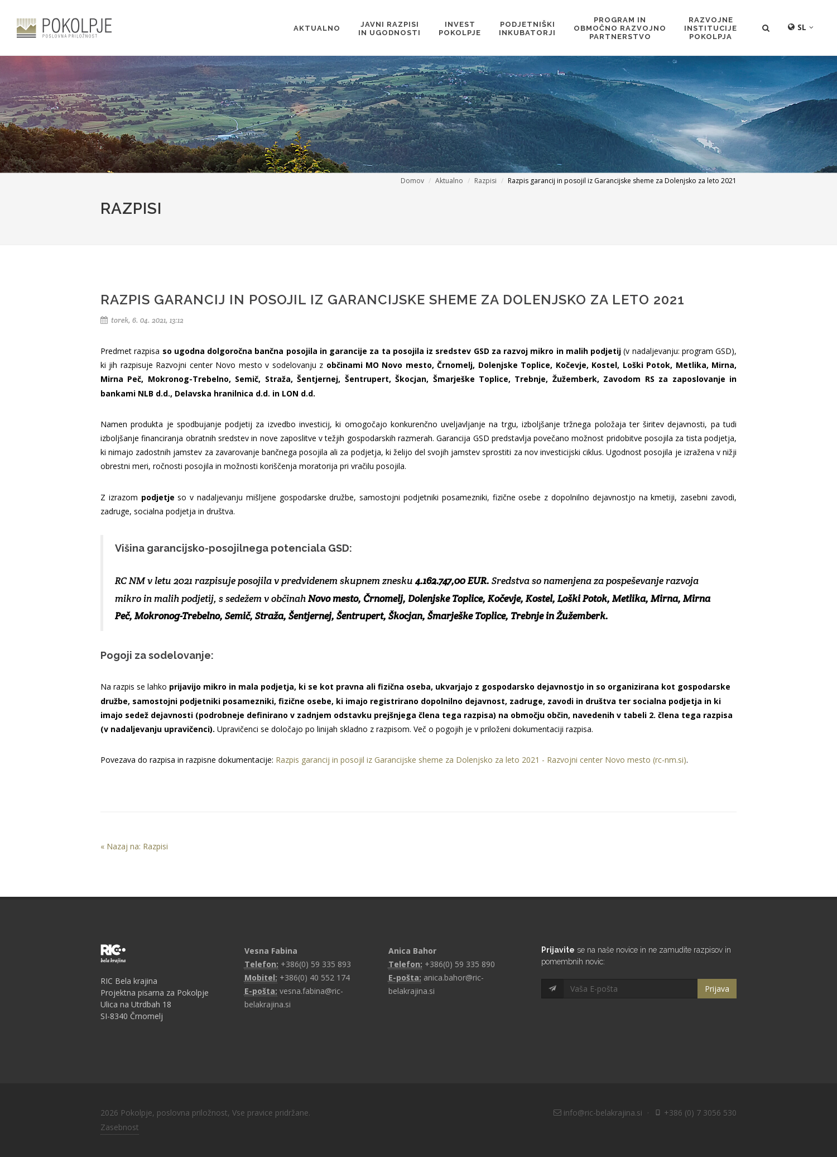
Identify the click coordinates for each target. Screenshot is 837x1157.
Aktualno (449, 180)
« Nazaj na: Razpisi (134, 846)
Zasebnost (119, 1127)
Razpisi (485, 180)
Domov (412, 180)
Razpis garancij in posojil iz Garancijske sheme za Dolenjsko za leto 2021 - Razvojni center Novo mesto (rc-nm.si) (481, 759)
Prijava (717, 988)
